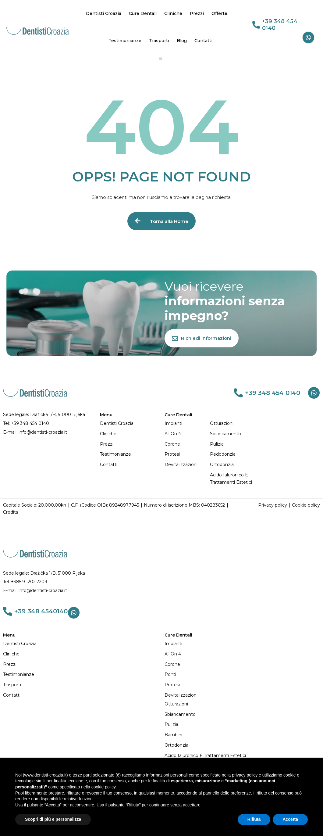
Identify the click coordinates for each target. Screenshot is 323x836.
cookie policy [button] (103, 786)
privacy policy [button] (244, 775)
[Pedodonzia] (232, 454)
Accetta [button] (290, 819)
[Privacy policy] (272, 505)
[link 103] (7, 611)
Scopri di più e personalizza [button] (53, 819)
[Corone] (187, 444)
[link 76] (238, 392)
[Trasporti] (80, 685)
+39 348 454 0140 (279, 24)
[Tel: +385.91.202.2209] (161, 582)
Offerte (219, 13)
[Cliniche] (129, 434)
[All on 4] (187, 434)
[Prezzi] (129, 444)
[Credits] (10, 512)
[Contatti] (129, 464)
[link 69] (256, 25)
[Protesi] (187, 454)
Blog (182, 40)
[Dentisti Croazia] (129, 423)
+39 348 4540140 (41, 611)
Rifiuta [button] (254, 819)
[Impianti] (187, 423)
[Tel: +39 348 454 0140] (48, 423)
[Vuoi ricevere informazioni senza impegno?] (239, 301)
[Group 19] (160, 58)
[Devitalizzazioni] (187, 464)
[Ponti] (242, 674)
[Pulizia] (232, 444)
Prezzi (197, 13)
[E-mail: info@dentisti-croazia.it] (48, 432)
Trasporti (159, 40)
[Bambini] (242, 735)
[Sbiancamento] (232, 434)
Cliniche (173, 13)
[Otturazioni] (232, 423)
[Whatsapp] (308, 37)
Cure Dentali (143, 13)
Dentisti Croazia (103, 13)
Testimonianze (124, 40)
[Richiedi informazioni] (202, 338)
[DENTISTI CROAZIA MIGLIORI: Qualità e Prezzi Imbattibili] (37, 31)
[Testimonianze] (129, 454)
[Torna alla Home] (161, 221)
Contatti (203, 40)
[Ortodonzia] (232, 464)
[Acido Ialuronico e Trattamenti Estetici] (232, 479)
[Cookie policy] (306, 505)
